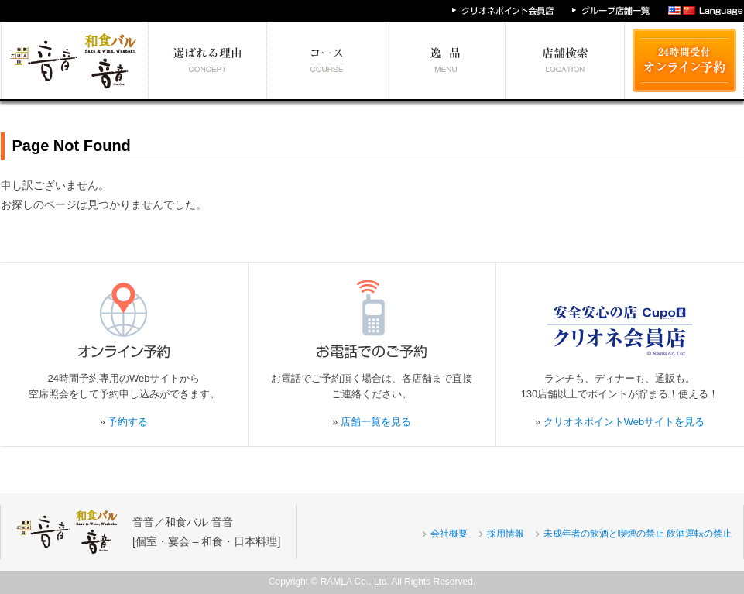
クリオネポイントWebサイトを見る (624, 421)
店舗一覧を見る (376, 421)
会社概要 (449, 533)
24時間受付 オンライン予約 (684, 60)
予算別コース (326, 60)
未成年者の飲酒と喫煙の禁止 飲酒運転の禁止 (637, 533)
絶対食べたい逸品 (446, 60)
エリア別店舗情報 (565, 60)
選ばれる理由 (208, 60)
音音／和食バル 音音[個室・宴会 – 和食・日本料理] (206, 532)
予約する (128, 421)
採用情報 (505, 533)
